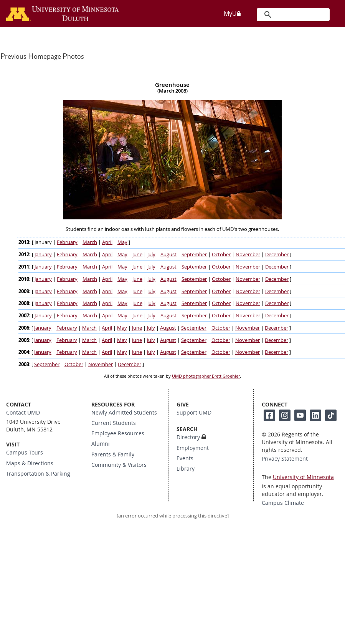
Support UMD (194, 412)
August (168, 254)
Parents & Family (112, 454)
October (221, 254)
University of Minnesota (303, 477)
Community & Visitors (119, 464)
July (151, 254)
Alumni (100, 443)
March (90, 242)
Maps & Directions (29, 463)
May (122, 242)
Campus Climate (283, 502)
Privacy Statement (285, 458)
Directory (188, 437)
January (43, 254)
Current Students (113, 423)
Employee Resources (117, 433)
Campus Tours (24, 452)
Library (186, 468)
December (277, 254)
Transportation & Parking (38, 473)
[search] (293, 14)
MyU (232, 13)
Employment (193, 448)
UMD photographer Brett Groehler (206, 376)
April (107, 242)
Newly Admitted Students (124, 412)
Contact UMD (23, 412)
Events (185, 458)
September (194, 254)
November (248, 254)
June (137, 254)
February (67, 242)
